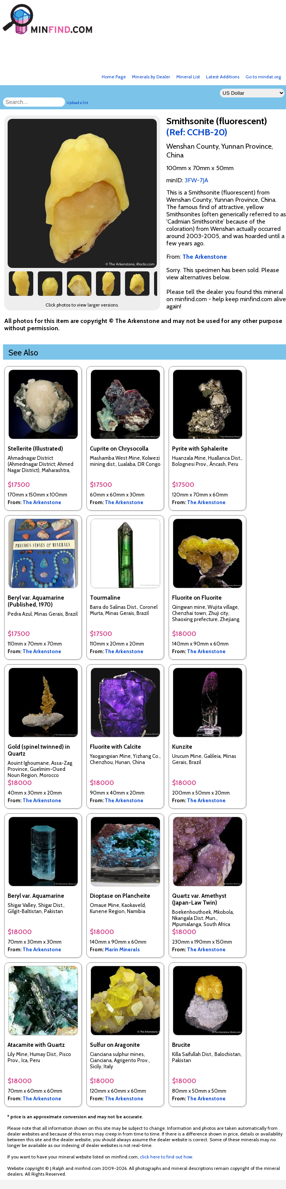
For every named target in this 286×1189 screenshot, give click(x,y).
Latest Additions (222, 76)
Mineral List (188, 76)
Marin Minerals (122, 949)
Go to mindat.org (263, 76)
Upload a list (77, 102)
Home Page (114, 76)
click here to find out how (166, 1157)
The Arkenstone (42, 502)
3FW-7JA (196, 180)
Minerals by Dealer (151, 76)
